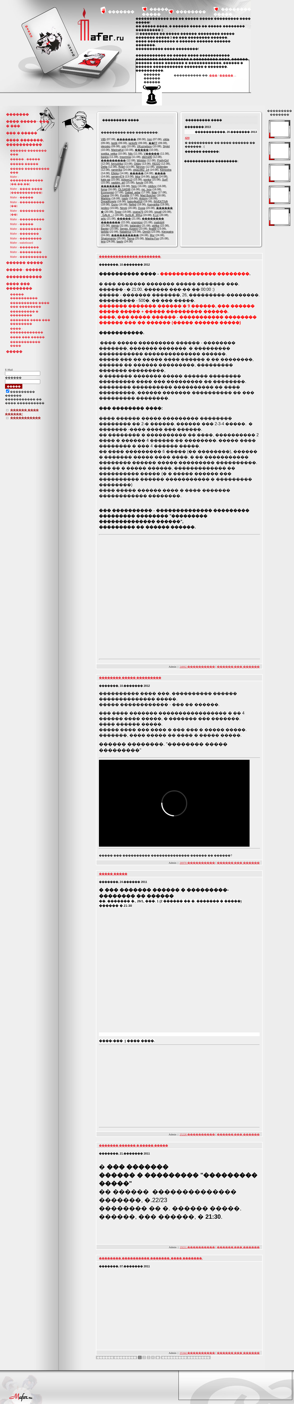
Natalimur (126, 231)
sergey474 (117, 176)
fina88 (152, 228)
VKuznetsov (144, 146)
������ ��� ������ (238, 666)
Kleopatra (167, 231)
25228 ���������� (197, 1134)
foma (104, 189)
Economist (107, 192)
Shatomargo (108, 238)
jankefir (133, 143)
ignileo (105, 207)
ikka (137, 176)
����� (226, 75)
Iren (149, 139)
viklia (166, 139)
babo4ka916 (135, 201)
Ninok (123, 207)
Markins (106, 198)
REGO (156, 163)
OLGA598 (124, 189)
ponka (147, 179)
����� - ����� (25, 159)
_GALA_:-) (107, 215)
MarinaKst (117, 149)
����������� (24, 277)
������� (121, 12)
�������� (191, 12)
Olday (137, 163)
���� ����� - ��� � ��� (27, 124)
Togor (118, 211)
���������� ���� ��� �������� (29, 304)
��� (213, 75)
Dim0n (147, 231)
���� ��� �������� (19, 286)
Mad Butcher (148, 195)
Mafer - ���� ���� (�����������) (26, 190)
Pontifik (124, 195)
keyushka (117, 163)
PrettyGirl (163, 160)
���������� (125, 235)
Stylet (166, 146)
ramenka (116, 169)
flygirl (122, 166)
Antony (143, 198)
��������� (113, 160)
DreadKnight (108, 201)
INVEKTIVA (161, 201)
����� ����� (24, 163)
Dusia (141, 207)
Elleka (115, 173)
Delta (104, 166)
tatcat (154, 176)
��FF (153, 143)
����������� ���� (25, 343)
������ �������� (116, 1357)
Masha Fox (152, 238)
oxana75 (138, 211)
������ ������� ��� (28, 152)
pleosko (105, 146)
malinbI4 (159, 222)
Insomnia (125, 156)
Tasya (130, 238)
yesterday (162, 166)
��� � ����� (21, 133)
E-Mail (9, 369)
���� (160, 173)
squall (158, 211)
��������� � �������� (24, 313)
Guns (114, 204)
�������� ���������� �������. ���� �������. (151, 1258)
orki (124, 146)
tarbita (105, 231)
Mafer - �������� (26, 228)
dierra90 (147, 156)
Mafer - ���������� (28, 256)
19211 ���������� (197, 1247)
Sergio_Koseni (129, 228)
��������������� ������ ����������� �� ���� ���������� (24, 397)
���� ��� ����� (27, 337)
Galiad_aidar (132, 192)
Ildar (154, 192)
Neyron (140, 166)
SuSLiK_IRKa (133, 215)
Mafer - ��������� (27, 219)
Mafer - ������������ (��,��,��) (26, 180)
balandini (135, 225)
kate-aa (105, 179)
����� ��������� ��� (29, 170)
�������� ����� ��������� (130, 677)
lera (103, 241)
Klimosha (165, 169)
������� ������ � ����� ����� (133, 1145)
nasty (125, 198)
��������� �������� (186, 1357)
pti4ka (155, 225)
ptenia (115, 225)
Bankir (105, 228)
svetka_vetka (109, 153)
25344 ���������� (197, 1352)
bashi (119, 241)
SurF (165, 179)
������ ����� (24, 263)
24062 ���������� (197, 666)
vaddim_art (118, 182)
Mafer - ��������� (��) (27, 204)
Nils (130, 153)
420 (187, 137)
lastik (114, 143)
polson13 (127, 179)
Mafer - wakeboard (21, 242)
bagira (105, 156)
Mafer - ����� (21, 197)
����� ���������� (24, 296)
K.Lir (156, 215)
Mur (152, 235)
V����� (151, 153)
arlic (103, 218)
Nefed (132, 204)
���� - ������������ (26, 330)
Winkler (141, 160)
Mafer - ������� (24, 233)
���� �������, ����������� (25, 142)
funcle (139, 182)
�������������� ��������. (130, 256)
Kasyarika (153, 204)
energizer (137, 222)
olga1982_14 (141, 169)
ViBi (103, 139)
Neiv (134, 186)
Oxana (105, 195)
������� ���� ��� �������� (30, 321)
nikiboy (152, 186)
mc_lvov (146, 189)
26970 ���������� (197, 862)
